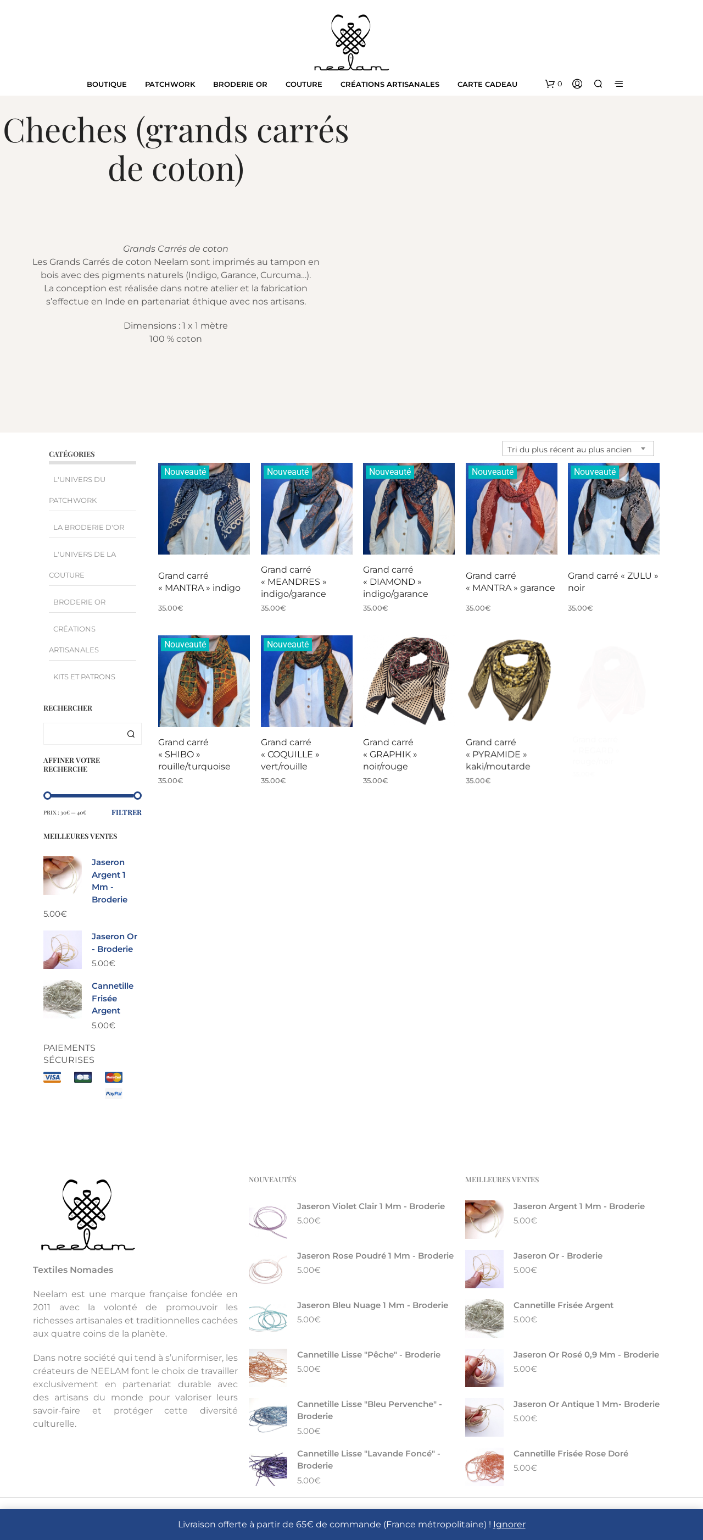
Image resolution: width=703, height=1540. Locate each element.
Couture (304, 84)
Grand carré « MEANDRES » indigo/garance (294, 581)
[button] (553, 84)
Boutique (107, 84)
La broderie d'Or (88, 527)
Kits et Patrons (84, 676)
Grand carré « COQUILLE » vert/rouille (291, 751)
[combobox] (578, 448)
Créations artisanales (390, 84)
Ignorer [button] (509, 1524)
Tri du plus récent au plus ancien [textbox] (569, 450)
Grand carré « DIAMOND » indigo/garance (396, 581)
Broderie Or (240, 84)
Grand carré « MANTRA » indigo (199, 581)
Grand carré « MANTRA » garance (510, 578)
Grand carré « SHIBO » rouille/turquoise (194, 754)
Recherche (131, 734)
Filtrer (126, 812)
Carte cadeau (487, 84)
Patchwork (170, 84)
